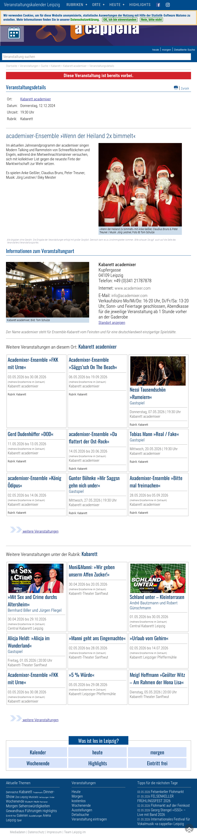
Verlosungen (44, 797)
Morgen (12, 806)
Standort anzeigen (111, 322)
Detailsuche (80, 814)
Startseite (11, 66)
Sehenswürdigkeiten (34, 806)
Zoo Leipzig (21, 797)
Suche (44, 66)
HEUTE (115, 4)
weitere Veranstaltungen (34, 531)
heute (155, 49)
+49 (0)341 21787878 (132, 280)
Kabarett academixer (75, 66)
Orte (96, 4)
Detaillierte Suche (184, 49)
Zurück (185, 88)
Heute (36, 801)
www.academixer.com (133, 288)
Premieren (44, 802)
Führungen (33, 810)
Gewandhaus (15, 811)
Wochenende (15, 801)
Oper (19, 820)
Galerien (22, 815)
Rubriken (74, 4)
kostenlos (79, 801)
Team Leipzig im (75, 832)
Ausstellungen (35, 815)
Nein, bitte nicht (151, 20)
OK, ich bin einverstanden (119, 20)
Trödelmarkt (38, 792)
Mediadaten (17, 832)
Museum (29, 801)
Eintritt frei (11, 815)
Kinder (52, 797)
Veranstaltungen (29, 66)
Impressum (54, 832)
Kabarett (55, 66)
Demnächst (12, 792)
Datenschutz (36, 832)
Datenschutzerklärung (84, 20)
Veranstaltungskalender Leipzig (32, 4)
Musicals (33, 797)
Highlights (140, 4)
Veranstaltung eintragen (89, 819)
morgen (166, 49)
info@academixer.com (129, 295)
